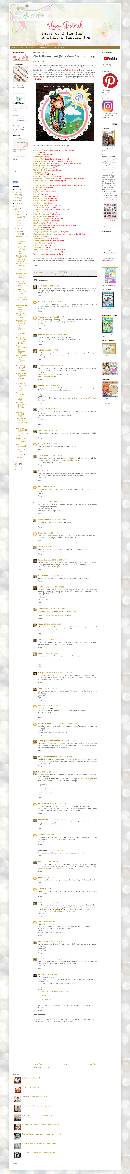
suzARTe (41, 902)
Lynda (40, 286)
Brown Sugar (38, 157)
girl (62, 275)
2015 (17, 461)
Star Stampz (37, 245)
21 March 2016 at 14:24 (55, 486)
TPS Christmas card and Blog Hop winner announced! (41, 1125)
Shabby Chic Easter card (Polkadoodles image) (22, 292)
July (18, 223)
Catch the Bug (38, 159)
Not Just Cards (38, 227)
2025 (17, 189)
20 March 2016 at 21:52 (51, 286)
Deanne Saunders (45, 560)
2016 (17, 209)
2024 (17, 192)
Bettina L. (41, 862)
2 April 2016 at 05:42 (51, 922)
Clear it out (37, 163)
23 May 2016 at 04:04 (51, 974)
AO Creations (43, 575)
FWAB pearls (56, 275)
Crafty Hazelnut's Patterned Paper (45, 178)
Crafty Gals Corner (40, 176)
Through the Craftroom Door (43, 250)
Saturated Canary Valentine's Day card (36, 1097)
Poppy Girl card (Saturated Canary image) (22, 439)
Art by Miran (37, 154)
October (20, 217)
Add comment (39, 1014)
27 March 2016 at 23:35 (50, 772)
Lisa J (40, 639)
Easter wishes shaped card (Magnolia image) (21, 322)
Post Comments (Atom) (51, 1067)
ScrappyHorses (43, 317)
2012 (17, 469)
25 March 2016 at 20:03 (54, 706)
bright (41, 275)
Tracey (40, 409)
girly (65, 275)
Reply (40, 295)
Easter (49, 275)
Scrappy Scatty (43, 819)
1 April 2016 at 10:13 (53, 889)
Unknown (41, 706)
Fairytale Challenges (40, 196)
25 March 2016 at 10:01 (50, 688)
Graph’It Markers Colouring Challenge (51, 355)
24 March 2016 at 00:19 (51, 639)
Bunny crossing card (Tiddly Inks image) (21, 315)
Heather (41, 385)
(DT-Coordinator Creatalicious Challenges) (53, 991)
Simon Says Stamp (40, 241)
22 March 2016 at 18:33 (56, 587)
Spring (87, 275)
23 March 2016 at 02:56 (52, 624)
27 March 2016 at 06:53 (66, 756)
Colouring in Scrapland (41, 166)
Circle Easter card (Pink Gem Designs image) (21, 284)
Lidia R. (40, 922)
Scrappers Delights (86, 779)
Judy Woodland (44, 455)
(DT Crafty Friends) (44, 999)
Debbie (40, 546)
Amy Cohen (42, 486)
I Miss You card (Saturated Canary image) (36, 1106)
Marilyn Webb (43, 301)
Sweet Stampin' (38, 247)
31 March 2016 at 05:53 (51, 877)
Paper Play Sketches (45, 376)
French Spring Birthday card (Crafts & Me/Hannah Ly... (21, 377)
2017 (17, 206)
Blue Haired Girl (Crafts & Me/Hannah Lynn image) (40, 1153)
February (20, 455)
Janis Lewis (42, 365)
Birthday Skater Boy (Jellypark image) (22, 414)
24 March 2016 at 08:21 (51, 653)
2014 (17, 464)
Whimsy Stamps (39, 254)
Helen (40, 653)
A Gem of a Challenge (41, 150)
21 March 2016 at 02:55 (55, 365)
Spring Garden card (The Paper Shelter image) (39, 1143)
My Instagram (43, 47)
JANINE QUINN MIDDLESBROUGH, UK (52, 741)
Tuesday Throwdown (40, 252)
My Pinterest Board (31, 47)
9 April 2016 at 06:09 (64, 959)
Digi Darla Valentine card (31, 1078)
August (19, 220)
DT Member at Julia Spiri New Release (57, 868)
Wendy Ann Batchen (46, 444)
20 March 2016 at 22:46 (57, 301)
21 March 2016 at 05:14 (51, 409)
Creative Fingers (39, 183)
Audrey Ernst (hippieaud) (47, 756)
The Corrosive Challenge (42, 170)
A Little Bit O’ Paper (53, 567)
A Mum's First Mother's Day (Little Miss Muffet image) (22, 300)
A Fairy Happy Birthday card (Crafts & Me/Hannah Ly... (21, 331)
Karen (40, 877)
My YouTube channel (17, 47)
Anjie (40, 350)
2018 (17, 203)
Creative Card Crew (40, 181)
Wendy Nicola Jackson (46, 673)
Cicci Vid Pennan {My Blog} (47, 793)
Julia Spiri (36, 210)
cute (45, 275)
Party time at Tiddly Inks (30, 1087)
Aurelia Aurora (43, 804)
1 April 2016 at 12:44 (52, 902)
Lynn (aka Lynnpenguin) (47, 959)
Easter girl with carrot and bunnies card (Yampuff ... (21, 276)
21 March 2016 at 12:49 (58, 455)
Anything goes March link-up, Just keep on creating (56, 911)
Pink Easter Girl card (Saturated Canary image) (22, 258)
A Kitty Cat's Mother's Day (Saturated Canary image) (22, 367)
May (18, 228)
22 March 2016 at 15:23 (57, 575)
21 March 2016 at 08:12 (50, 430)
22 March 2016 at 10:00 (52, 546)
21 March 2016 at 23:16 (55, 502)
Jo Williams (42, 587)
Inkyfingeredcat (44, 941)
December (21, 211)
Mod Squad (37, 225)
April (18, 231)
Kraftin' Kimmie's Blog (41, 214)
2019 (17, 200)
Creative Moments (39, 185)
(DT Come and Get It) (45, 995)
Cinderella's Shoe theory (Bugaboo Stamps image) (21, 396)
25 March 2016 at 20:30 (68, 723)
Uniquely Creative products (56, 47)
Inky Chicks (37, 203)
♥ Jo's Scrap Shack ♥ (45, 600)
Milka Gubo (42, 835)
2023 (17, 195)
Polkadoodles (38, 236)
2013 (17, 467)
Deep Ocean (37, 190)
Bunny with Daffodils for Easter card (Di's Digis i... (21, 340)
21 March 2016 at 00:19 (60, 334)
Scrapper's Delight (39, 238)
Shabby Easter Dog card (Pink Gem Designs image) (21, 249)
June (19, 225)
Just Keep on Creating (41, 212)
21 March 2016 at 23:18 (58, 519)
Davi (39, 430)
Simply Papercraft (39, 243)
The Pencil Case (39, 230)
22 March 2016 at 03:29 (52, 533)
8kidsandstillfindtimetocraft (49, 723)
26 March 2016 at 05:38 (74, 741)
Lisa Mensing (43, 608)
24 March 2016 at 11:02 (64, 673)
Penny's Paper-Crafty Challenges (45, 232)
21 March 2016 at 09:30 (62, 444)
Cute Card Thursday (40, 187)
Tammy (41, 624)
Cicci (40, 772)
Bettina (40, 868)
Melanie (41, 974)
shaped (81, 275)
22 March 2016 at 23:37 (56, 608)
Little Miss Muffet (39, 223)
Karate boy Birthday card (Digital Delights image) (21, 406)
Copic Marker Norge (40, 168)
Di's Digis (36, 194)
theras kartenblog (45, 334)
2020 (17, 198)
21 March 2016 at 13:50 (50, 471)
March (19, 234)
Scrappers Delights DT (46, 789)
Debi (39, 471)
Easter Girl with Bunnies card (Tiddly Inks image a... (21, 308)
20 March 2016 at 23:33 (58, 317)
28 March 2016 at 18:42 (55, 835)
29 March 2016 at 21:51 (55, 850)
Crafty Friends (38, 174)
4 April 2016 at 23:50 (58, 941)
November (21, 214)
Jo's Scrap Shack (39, 207)
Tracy (40, 688)
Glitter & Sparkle (39, 198)
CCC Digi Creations (40, 161)
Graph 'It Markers (39, 201)
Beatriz (40, 533)
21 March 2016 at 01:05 (50, 350)
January (20, 458)
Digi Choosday (38, 192)
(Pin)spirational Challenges (42, 234)
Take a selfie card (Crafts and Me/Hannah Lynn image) (41, 1134)
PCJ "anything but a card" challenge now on (38, 1115)
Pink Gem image (73, 275)
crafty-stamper (43, 519)
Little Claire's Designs (41, 221)
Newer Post (38, 1064)
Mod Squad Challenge (71, 460)
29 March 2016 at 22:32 (54, 862)
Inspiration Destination (41, 205)
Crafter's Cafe (37, 172)
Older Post (92, 1064)
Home (65, 1064)
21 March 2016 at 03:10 (52, 385)
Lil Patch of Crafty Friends (42, 218)
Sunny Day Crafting (45, 374)
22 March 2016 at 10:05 (60, 560)
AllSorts (36, 152)
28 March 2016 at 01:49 (57, 804)
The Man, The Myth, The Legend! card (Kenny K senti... (21, 422)
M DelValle (42, 889)
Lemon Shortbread (40, 216)
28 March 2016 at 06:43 (58, 819)
